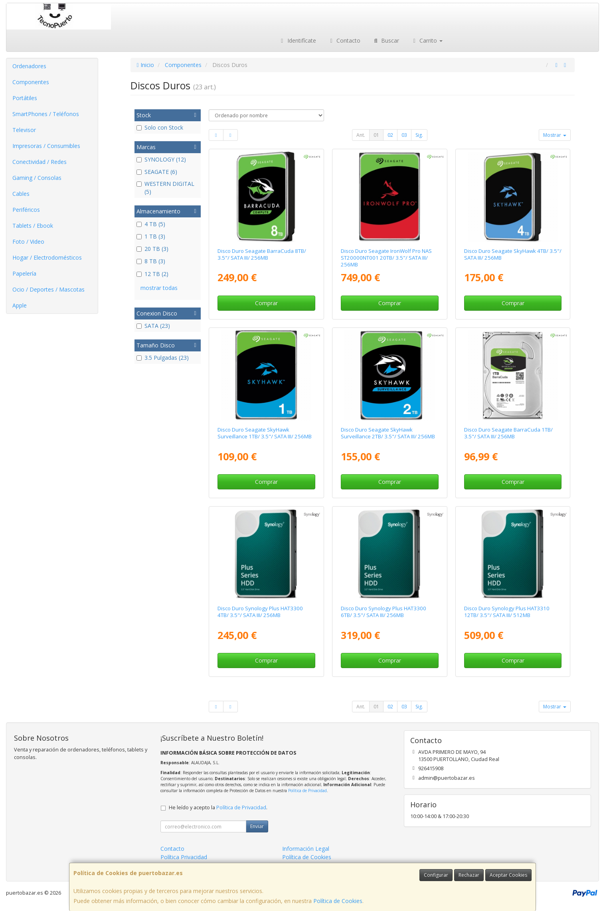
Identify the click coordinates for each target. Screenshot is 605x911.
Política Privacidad (183, 857)
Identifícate (297, 40)
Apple (19, 305)
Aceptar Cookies (508, 875)
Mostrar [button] (554, 135)
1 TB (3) (150, 236)
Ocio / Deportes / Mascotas (48, 289)
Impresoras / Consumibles (46, 146)
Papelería (24, 273)
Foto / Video (28, 241)
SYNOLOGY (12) (161, 159)
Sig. (419, 135)
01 (376, 135)
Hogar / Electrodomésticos (47, 257)
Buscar (385, 40)
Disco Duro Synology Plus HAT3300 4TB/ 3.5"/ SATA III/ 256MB (260, 612)
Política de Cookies (337, 901)
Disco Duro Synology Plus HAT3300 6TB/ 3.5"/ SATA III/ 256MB (383, 612)
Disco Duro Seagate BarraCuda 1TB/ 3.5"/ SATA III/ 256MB (508, 433)
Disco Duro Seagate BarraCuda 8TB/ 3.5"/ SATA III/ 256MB (261, 254)
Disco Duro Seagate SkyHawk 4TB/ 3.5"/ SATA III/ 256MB (513, 254)
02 (390, 135)
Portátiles (24, 98)
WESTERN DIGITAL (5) (165, 187)
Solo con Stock (159, 127)
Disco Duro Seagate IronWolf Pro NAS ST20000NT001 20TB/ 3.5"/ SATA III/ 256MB (386, 257)
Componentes (30, 82)
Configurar (436, 875)
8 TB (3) (150, 261)
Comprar (266, 303)
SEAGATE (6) (156, 171)
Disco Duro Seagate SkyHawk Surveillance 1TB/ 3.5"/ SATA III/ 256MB (264, 433)
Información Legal (305, 848)
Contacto (344, 40)
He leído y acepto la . (218, 807)
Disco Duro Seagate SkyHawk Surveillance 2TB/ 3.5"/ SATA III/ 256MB (388, 433)
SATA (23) (153, 325)
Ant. (360, 135)
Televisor (24, 130)
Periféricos (26, 209)
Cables (21, 193)
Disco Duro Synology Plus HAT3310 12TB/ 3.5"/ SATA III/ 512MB (507, 612)
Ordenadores (29, 66)
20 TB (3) (152, 248)
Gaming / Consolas (36, 177)
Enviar (257, 826)
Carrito (427, 40)
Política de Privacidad (307, 790)
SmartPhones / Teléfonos (45, 114)
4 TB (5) (150, 224)
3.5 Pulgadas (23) (162, 357)
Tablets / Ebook (32, 225)
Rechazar (469, 875)
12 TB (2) (152, 274)
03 (404, 135)
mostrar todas (159, 288)
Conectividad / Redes (39, 162)
